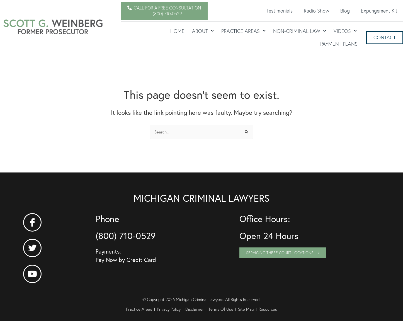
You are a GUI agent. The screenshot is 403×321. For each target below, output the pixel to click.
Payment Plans (339, 44)
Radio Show (316, 11)
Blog (345, 11)
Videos (345, 31)
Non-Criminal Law (299, 31)
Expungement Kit (379, 11)
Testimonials (279, 11)
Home (177, 31)
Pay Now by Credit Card (126, 260)
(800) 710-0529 (126, 236)
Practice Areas (243, 31)
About (203, 31)
